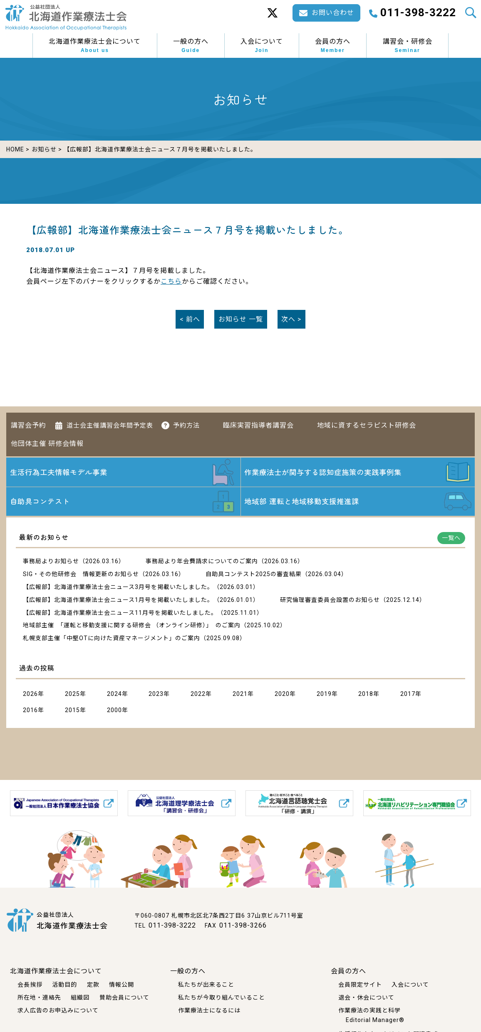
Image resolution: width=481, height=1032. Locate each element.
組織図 (80, 997)
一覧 (240, 318)
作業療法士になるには (209, 1010)
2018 (365, 694)
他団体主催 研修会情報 (47, 442)
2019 (324, 694)
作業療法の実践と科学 (369, 1010)
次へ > (291, 318)
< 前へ (190, 318)
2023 (156, 694)
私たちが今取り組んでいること (221, 997)
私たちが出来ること (206, 984)
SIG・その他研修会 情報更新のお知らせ (81, 575)
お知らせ (43, 149)
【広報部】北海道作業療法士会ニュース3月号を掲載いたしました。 (118, 587)
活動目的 (64, 984)
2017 (407, 694)
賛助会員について (124, 997)
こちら (171, 281)
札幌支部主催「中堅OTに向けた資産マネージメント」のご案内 (111, 639)
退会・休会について (366, 997)
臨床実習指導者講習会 (258, 424)
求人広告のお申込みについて (58, 1010)
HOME (15, 149)
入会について (261, 45)
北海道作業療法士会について (95, 45)
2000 (114, 711)
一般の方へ (190, 45)
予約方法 (186, 424)
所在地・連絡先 (39, 997)
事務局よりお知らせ (51, 562)
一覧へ (451, 538)
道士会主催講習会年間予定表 (110, 424)
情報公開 (121, 984)
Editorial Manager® (375, 1020)
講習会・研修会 (407, 45)
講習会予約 (28, 424)
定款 (93, 984)
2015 (72, 711)
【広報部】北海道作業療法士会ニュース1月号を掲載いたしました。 (118, 600)
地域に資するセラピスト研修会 (366, 424)
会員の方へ (332, 45)
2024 (114, 694)
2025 (72, 694)
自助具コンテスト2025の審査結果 (254, 575)
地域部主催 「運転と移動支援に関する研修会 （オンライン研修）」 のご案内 (131, 626)
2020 (282, 694)
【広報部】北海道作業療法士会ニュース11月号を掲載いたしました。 (120, 613)
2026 (30, 694)
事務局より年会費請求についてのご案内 (202, 562)
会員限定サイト (360, 984)
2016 (30, 711)
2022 (198, 694)
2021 (240, 694)
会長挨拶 (29, 984)
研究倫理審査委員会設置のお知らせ (330, 600)
